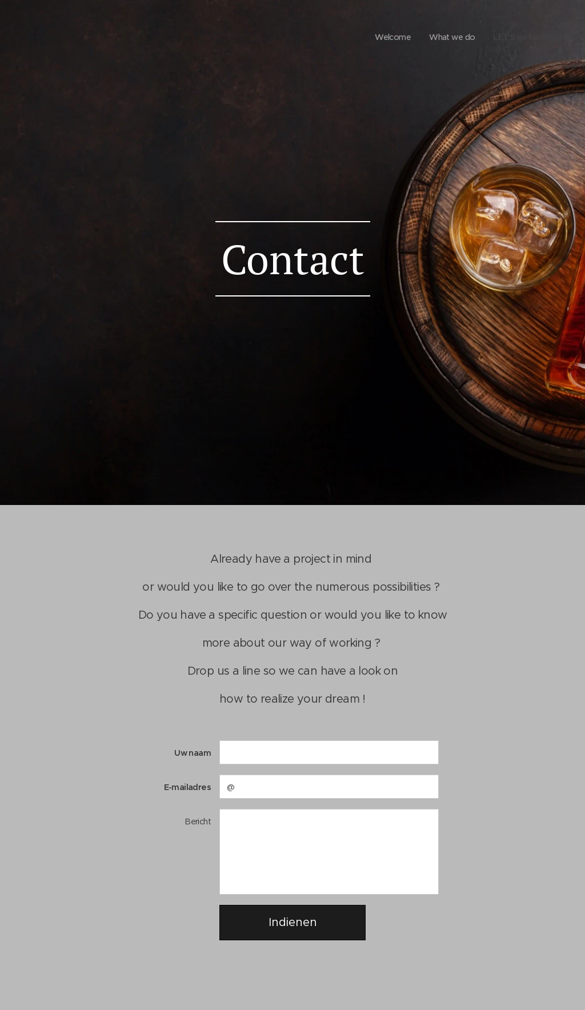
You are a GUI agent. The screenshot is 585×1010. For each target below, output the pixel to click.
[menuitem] (385, 37)
